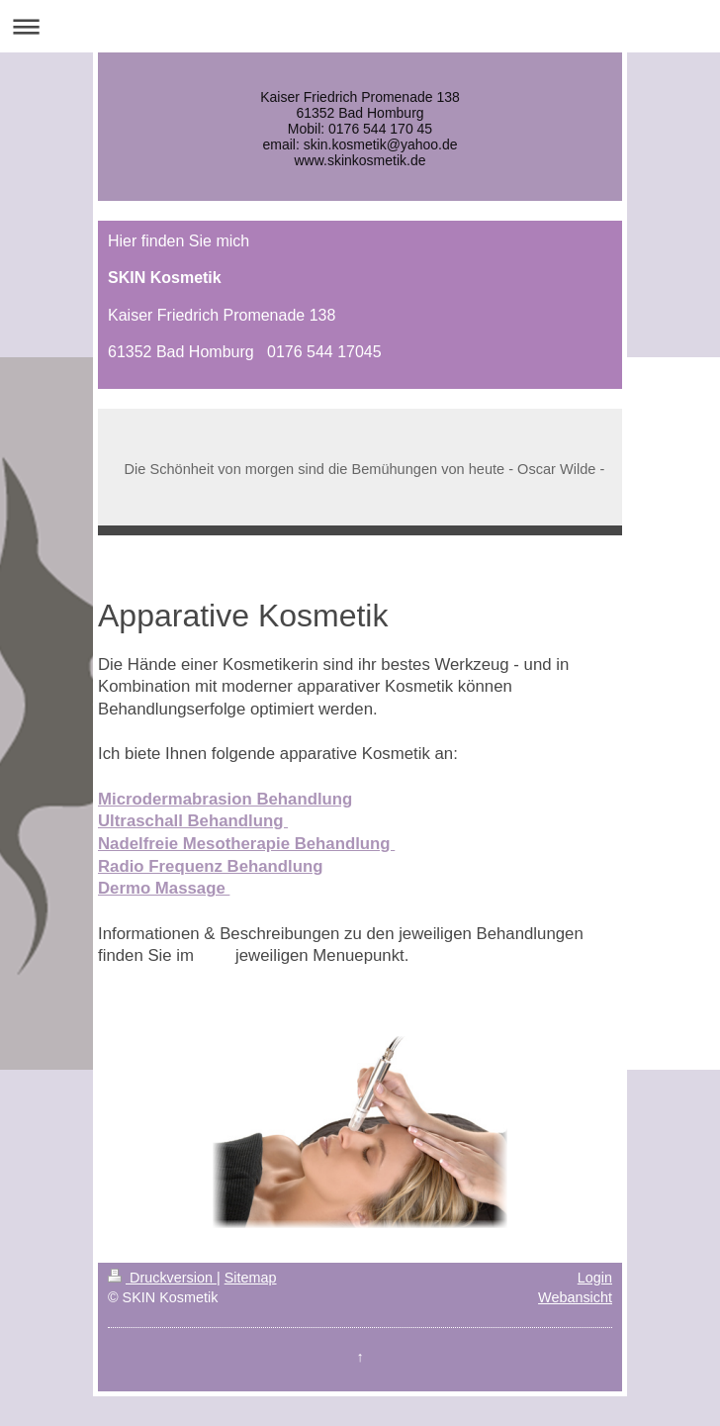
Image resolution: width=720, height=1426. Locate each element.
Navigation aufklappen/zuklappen (360, 26)
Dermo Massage (163, 888)
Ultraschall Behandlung (193, 820)
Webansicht (575, 1297)
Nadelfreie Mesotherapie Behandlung (246, 843)
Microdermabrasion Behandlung (225, 799)
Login (595, 1277)
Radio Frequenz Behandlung (210, 866)
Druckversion (162, 1277)
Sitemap (251, 1277)
